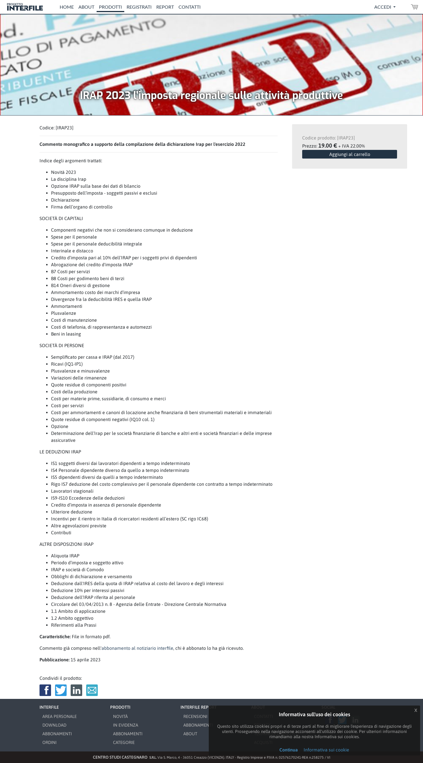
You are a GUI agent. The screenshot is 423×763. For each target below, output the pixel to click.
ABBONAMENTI (57, 733)
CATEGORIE (124, 742)
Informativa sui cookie (326, 749)
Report (165, 7)
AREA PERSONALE (59, 716)
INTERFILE (49, 707)
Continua (288, 749)
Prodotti (110, 7)
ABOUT (190, 733)
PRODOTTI (120, 707)
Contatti (189, 7)
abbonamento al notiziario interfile (137, 648)
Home (67, 7)
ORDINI (49, 742)
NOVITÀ (120, 716)
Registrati (139, 7)
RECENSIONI (195, 716)
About (86, 7)
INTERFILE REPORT (199, 707)
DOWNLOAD (54, 725)
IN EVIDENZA (125, 725)
